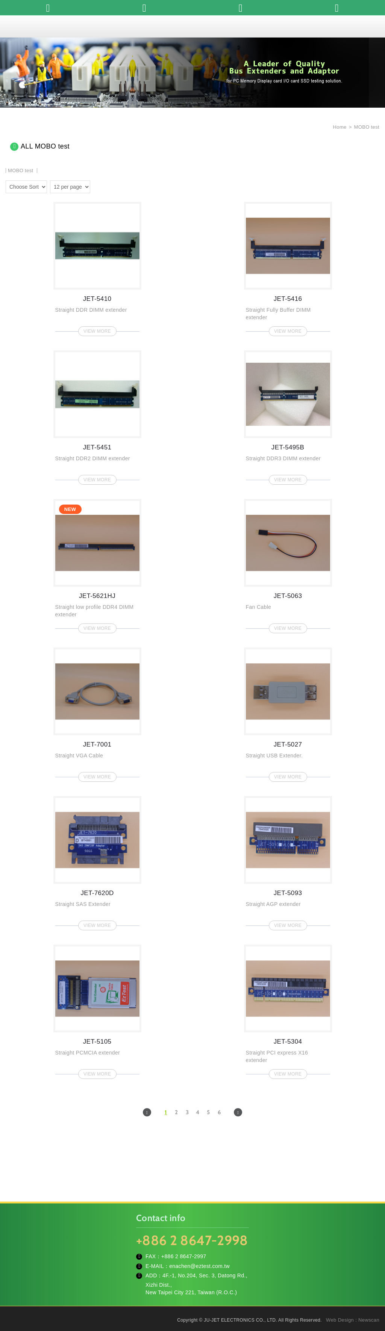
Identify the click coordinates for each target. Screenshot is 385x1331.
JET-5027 (288, 712)
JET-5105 (97, 1009)
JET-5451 (97, 415)
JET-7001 (97, 712)
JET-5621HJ (97, 564)
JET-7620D (97, 861)
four (108, 185)
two (97, 185)
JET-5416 (288, 267)
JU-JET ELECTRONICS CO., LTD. (192, 26)
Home (339, 127)
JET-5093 (288, 861)
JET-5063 (288, 564)
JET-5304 (288, 1009)
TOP (370, 1291)
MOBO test (366, 127)
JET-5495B (288, 415)
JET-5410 (97, 267)
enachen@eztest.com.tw (199, 1266)
